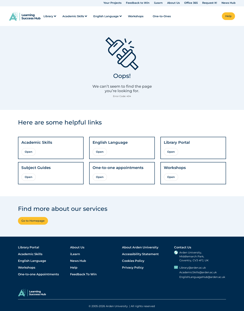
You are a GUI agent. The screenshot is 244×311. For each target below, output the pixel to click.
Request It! (209, 2)
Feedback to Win (138, 2)
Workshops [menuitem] (135, 16)
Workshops (26, 267)
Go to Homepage (33, 220)
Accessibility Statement (140, 254)
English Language (32, 261)
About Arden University (140, 247)
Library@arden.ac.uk (192, 267)
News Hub (229, 2)
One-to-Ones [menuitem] (162, 16)
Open (28, 151)
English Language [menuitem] (106, 16)
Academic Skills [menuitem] (73, 16)
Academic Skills (30, 254)
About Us (173, 2)
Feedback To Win (83, 274)
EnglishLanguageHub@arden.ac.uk (202, 277)
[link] (24, 16)
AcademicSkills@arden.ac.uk (198, 272)
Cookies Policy (133, 261)
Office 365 (191, 2)
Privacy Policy (133, 267)
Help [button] (228, 16)
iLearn (158, 2)
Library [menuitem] (48, 16)
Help (73, 267)
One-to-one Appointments (38, 274)
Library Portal (28, 247)
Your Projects (112, 2)
